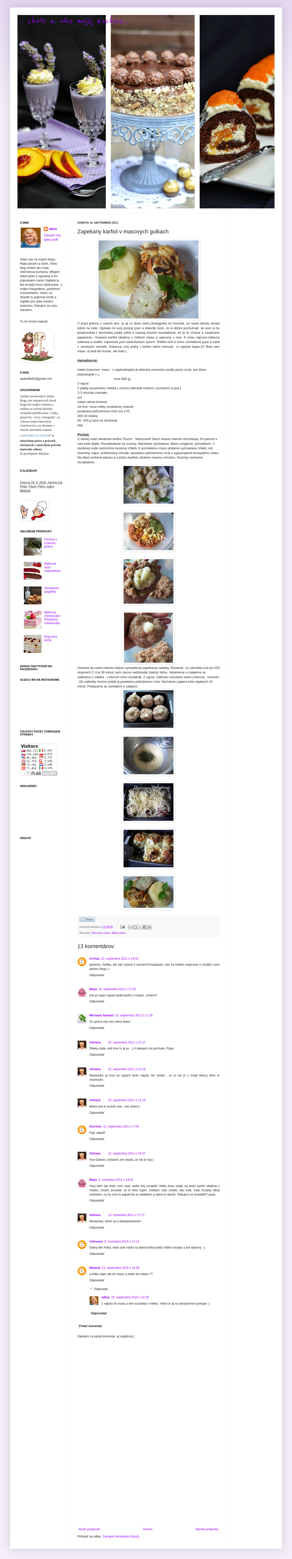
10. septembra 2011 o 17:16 (117, 989)
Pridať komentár (90, 1326)
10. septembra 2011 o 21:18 (127, 1069)
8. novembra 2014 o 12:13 (121, 1241)
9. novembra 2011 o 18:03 (115, 1180)
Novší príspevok (89, 1529)
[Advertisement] (148, 1486)
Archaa (94, 958)
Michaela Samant (101, 1015)
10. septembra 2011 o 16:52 (120, 958)
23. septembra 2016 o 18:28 (120, 1268)
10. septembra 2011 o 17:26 (133, 1015)
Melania (94, 1268)
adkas (105, 1297)
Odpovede (101, 1289)
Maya (93, 989)
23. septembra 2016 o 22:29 (130, 1297)
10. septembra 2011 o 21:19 (127, 1100)
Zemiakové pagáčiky (51, 589)
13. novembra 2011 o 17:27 (126, 1215)
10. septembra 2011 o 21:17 (127, 1042)
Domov (147, 1529)
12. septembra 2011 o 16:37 (127, 1153)
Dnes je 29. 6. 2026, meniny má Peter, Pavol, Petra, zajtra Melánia (41, 487)
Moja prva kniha (50, 638)
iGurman (95, 1126)
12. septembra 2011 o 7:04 (121, 1126)
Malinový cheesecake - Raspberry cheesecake (53, 618)
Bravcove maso (101, 932)
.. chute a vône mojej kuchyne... (74, 21)
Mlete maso (119, 932)
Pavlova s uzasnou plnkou (50, 543)
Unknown (96, 1241)
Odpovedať (96, 975)
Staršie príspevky (206, 1529)
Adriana (95, 1042)
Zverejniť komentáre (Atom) (121, 1536)
